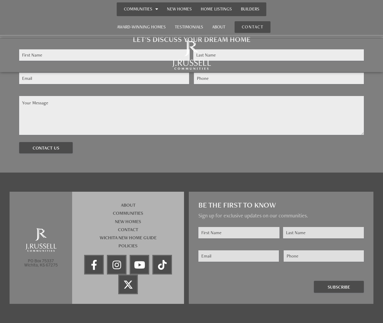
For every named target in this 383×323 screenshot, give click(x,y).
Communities (141, 9)
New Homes (179, 9)
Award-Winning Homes (141, 27)
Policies (128, 246)
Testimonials (189, 27)
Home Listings (216, 9)
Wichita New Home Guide (128, 237)
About (218, 27)
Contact (128, 229)
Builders (250, 9)
